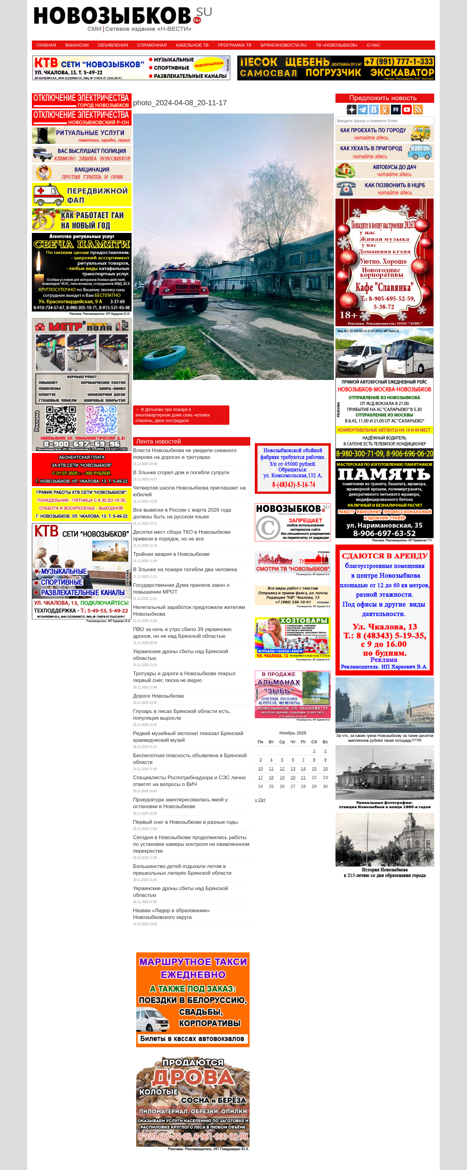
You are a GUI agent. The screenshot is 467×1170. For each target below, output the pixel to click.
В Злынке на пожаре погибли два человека (185, 569)
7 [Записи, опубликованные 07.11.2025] (303, 759)
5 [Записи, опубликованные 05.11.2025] (282, 759)
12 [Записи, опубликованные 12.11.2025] (282, 768)
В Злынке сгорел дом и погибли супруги (181, 472)
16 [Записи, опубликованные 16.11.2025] (325, 768)
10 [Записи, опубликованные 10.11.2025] (260, 768)
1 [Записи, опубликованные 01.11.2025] (314, 750)
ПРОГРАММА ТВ (234, 45)
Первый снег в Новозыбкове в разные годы (185, 822)
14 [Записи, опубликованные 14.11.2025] (303, 768)
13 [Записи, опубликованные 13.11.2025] (293, 768)
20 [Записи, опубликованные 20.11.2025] (293, 777)
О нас (373, 45)
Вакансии (77, 45)
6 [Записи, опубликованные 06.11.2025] (293, 759)
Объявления (113, 45)
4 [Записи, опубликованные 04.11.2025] (271, 759)
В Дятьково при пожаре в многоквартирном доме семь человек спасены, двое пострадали (173, 415)
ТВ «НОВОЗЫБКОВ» (337, 45)
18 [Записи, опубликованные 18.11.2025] (271, 777)
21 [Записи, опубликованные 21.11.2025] (303, 777)
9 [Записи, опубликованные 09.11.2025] (325, 759)
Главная (46, 45)
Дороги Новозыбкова (158, 696)
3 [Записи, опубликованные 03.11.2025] (260, 759)
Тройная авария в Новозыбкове (171, 554)
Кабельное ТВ (192, 45)
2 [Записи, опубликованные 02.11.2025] (325, 750)
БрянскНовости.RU (284, 45)
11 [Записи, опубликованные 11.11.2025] (271, 768)
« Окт (260, 799)
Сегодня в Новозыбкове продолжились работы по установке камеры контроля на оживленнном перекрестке (191, 844)
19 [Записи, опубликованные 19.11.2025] (282, 777)
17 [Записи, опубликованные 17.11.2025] (260, 777)
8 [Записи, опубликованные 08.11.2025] (314, 759)
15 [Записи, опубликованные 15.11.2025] (314, 768)
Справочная (152, 45)
